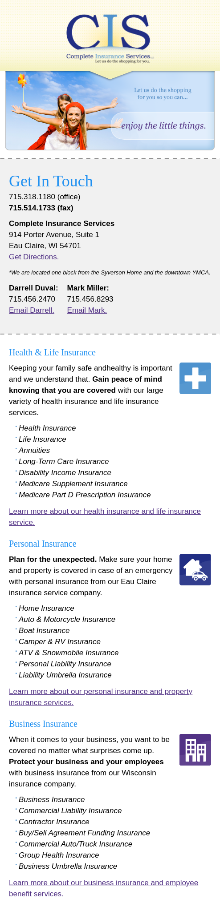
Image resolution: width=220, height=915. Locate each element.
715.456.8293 (90, 299)
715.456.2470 (32, 299)
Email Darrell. (31, 310)
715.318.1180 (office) (44, 197)
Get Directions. (34, 257)
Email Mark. (87, 310)
